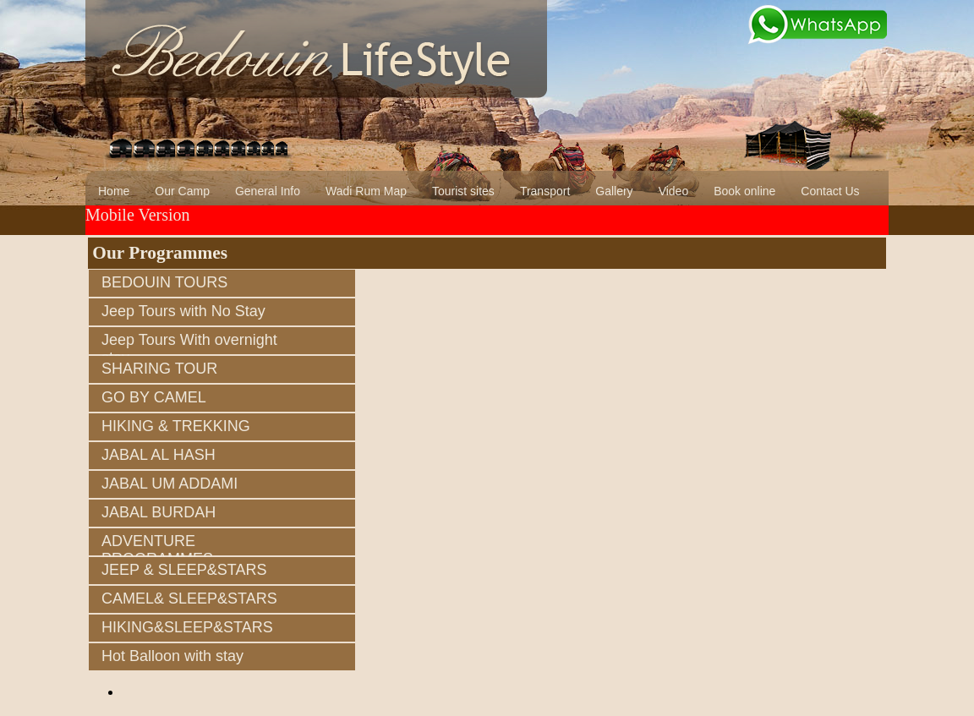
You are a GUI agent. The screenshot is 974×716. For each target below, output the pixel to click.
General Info (267, 191)
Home (113, 191)
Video (674, 191)
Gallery (613, 191)
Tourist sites (463, 191)
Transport (545, 191)
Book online (744, 191)
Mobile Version (137, 214)
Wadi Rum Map (366, 191)
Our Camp (182, 191)
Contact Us (830, 191)
